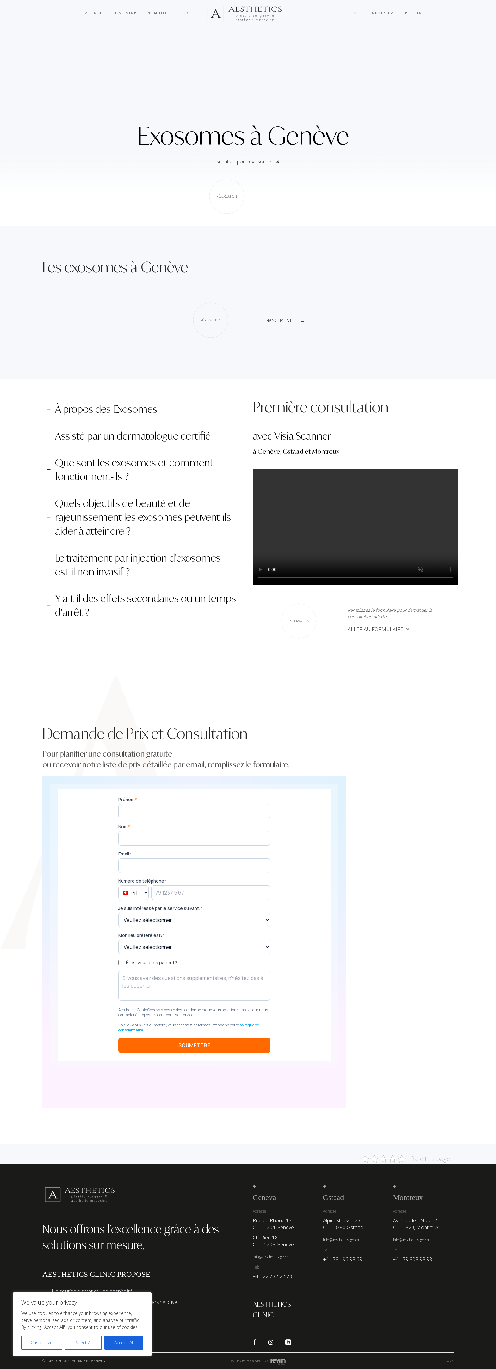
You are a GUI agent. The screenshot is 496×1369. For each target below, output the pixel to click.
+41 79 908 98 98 (412, 1259)
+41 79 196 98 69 (342, 1259)
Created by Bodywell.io (247, 1361)
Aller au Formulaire (378, 629)
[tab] (142, 409)
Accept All (124, 1343)
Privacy (448, 1361)
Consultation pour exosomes (240, 173)
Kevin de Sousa (277, 1361)
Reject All (83, 1343)
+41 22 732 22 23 (272, 1276)
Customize (42, 1343)
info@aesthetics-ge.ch (271, 1257)
